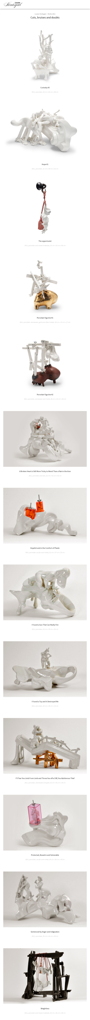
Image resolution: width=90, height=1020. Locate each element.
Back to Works (45, 1013)
